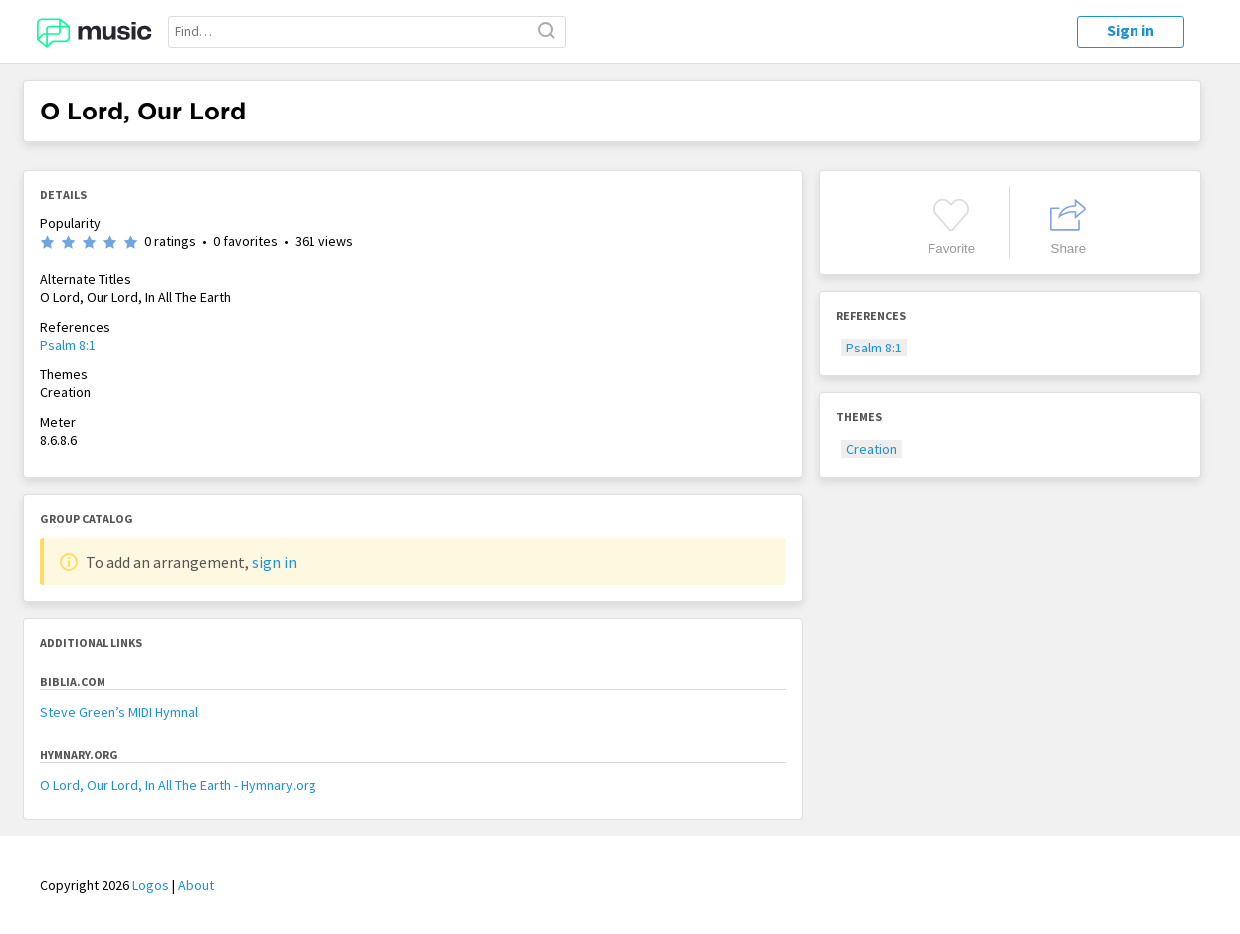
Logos (150, 885)
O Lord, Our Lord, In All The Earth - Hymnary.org (178, 785)
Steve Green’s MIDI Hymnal (119, 712)
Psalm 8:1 (68, 344)
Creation (871, 449)
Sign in (1130, 30)
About (196, 885)
